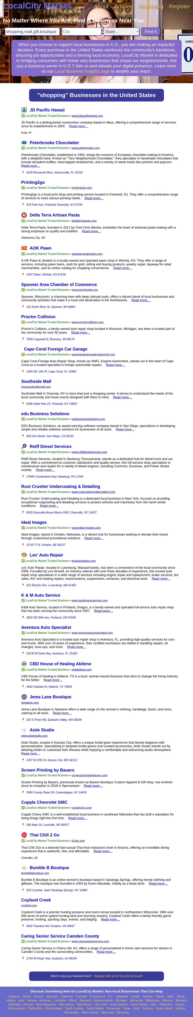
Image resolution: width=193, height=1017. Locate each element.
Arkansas (52, 996)
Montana (181, 1000)
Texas (127, 1008)
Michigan (121, 1000)
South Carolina (74, 1008)
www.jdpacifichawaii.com (87, 115)
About (101, 6)
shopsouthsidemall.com (36, 386)
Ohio (153, 1004)
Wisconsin (107, 1012)
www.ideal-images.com (86, 527)
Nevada (28, 1004)
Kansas (32, 1000)
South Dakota (95, 1008)
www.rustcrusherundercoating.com (93, 491)
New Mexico (84, 1004)
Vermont (147, 1008)
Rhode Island (54, 1008)
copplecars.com (82, 807)
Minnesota (136, 1000)
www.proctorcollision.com (88, 322)
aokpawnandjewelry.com (87, 253)
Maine (73, 1000)
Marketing (150, 6)
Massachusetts (103, 1000)
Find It (151, 31)
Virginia (180, 1008)
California (67, 996)
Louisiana (60, 1000)
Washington (71, 1012)
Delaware (122, 996)
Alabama (13, 996)
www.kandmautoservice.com (90, 600)
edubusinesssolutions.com (88, 419)
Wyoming (123, 1012)
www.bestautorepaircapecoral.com (93, 354)
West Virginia (90, 1012)
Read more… (78, 126)
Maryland (85, 1000)
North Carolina (119, 1004)
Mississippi (153, 1000)
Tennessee (113, 1008)
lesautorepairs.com (84, 560)
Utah (136, 1008)
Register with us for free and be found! (118, 976)
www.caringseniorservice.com (90, 941)
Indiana (11, 1000)
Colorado (81, 996)
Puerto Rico (35, 1008)
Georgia (148, 996)
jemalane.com (30, 702)
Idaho (170, 996)
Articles (123, 6)
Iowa (21, 1000)
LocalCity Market (37, 5)
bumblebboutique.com (35, 873)
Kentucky (45, 1000)
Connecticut (97, 996)
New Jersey (66, 1004)
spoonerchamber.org (85, 289)
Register (179, 6)
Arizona (38, 996)
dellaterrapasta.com (84, 220)
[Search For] (32, 32)
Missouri (167, 1000)
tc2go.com (78, 840)
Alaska (26, 996)
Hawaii (160, 996)
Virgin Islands (164, 1008)
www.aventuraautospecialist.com (92, 632)
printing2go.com (82, 187)
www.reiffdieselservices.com (89, 452)
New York (101, 1004)
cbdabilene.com (82, 669)
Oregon (179, 1004)
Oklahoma (165, 1004)
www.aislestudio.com (34, 735)
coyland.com (29, 905)
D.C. (110, 996)
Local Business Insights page (82, 71)
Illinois (181, 996)
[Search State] (121, 32)
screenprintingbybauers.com (89, 775)
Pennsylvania (16, 1008)
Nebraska (15, 1004)
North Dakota (139, 1004)
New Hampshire (46, 1004)
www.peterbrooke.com (86, 147)
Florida (135, 996)
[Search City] (82, 32)
